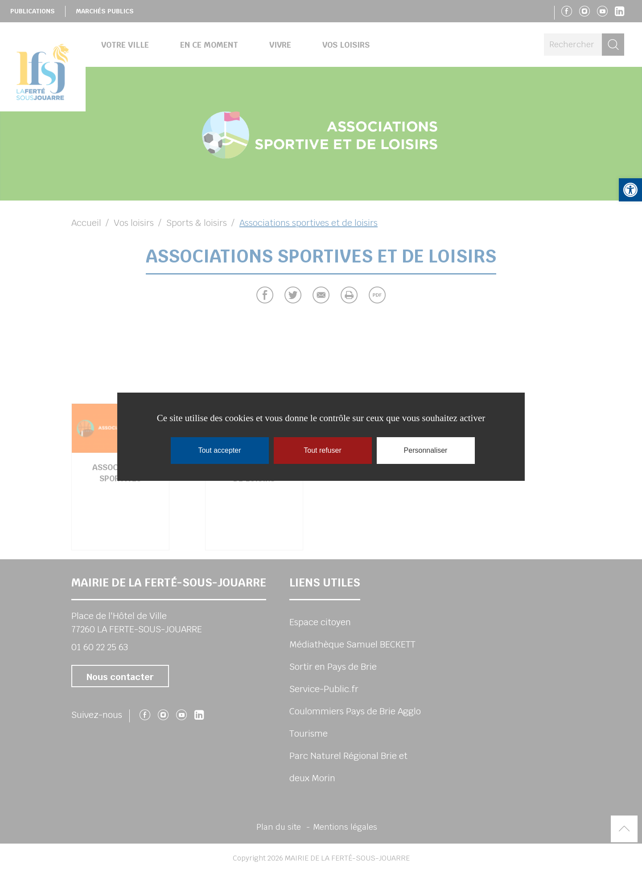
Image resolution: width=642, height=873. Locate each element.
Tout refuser (322, 450)
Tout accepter (219, 450)
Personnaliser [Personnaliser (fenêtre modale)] (426, 450)
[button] (630, 189)
